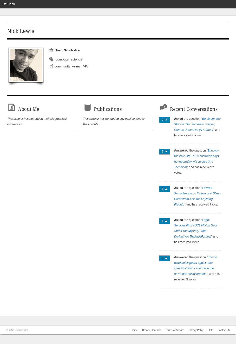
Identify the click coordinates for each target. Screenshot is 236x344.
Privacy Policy (196, 330)
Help (210, 330)
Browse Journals (151, 330)
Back (9, 3)
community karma (67, 66)
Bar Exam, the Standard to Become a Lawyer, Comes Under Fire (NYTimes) (197, 124)
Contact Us (223, 330)
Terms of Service (174, 330)
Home (134, 330)
